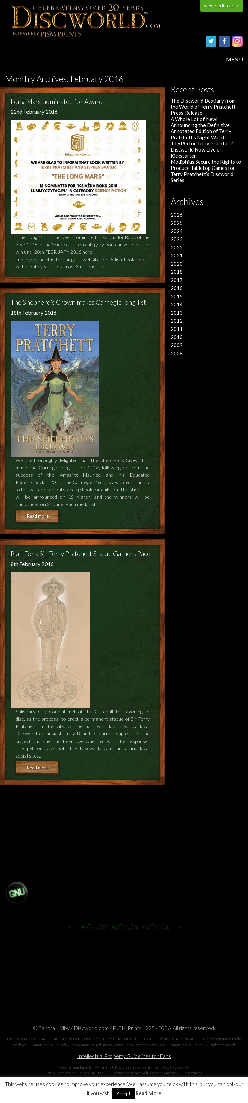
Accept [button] (123, 1093)
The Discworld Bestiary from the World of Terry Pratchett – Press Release (205, 106)
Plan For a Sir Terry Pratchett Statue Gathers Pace (80, 553)
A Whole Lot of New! (194, 119)
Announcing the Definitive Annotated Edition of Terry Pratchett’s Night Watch (201, 131)
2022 (177, 247)
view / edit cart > (222, 5)
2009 (177, 345)
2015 (177, 296)
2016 (177, 288)
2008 (177, 353)
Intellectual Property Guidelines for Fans (124, 1056)
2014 (177, 304)
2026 (177, 215)
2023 (177, 239)
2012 (177, 321)
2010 (177, 337)
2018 (177, 272)
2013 (177, 312)
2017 (177, 280)
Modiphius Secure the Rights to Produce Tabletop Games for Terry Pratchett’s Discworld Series (206, 171)
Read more (37, 516)
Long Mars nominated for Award (57, 101)
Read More (148, 1093)
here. (87, 252)
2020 (177, 264)
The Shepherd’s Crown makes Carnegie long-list (78, 302)
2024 (177, 231)
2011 (177, 329)
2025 (177, 223)
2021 (177, 255)
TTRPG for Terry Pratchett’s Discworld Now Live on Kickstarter (203, 149)
